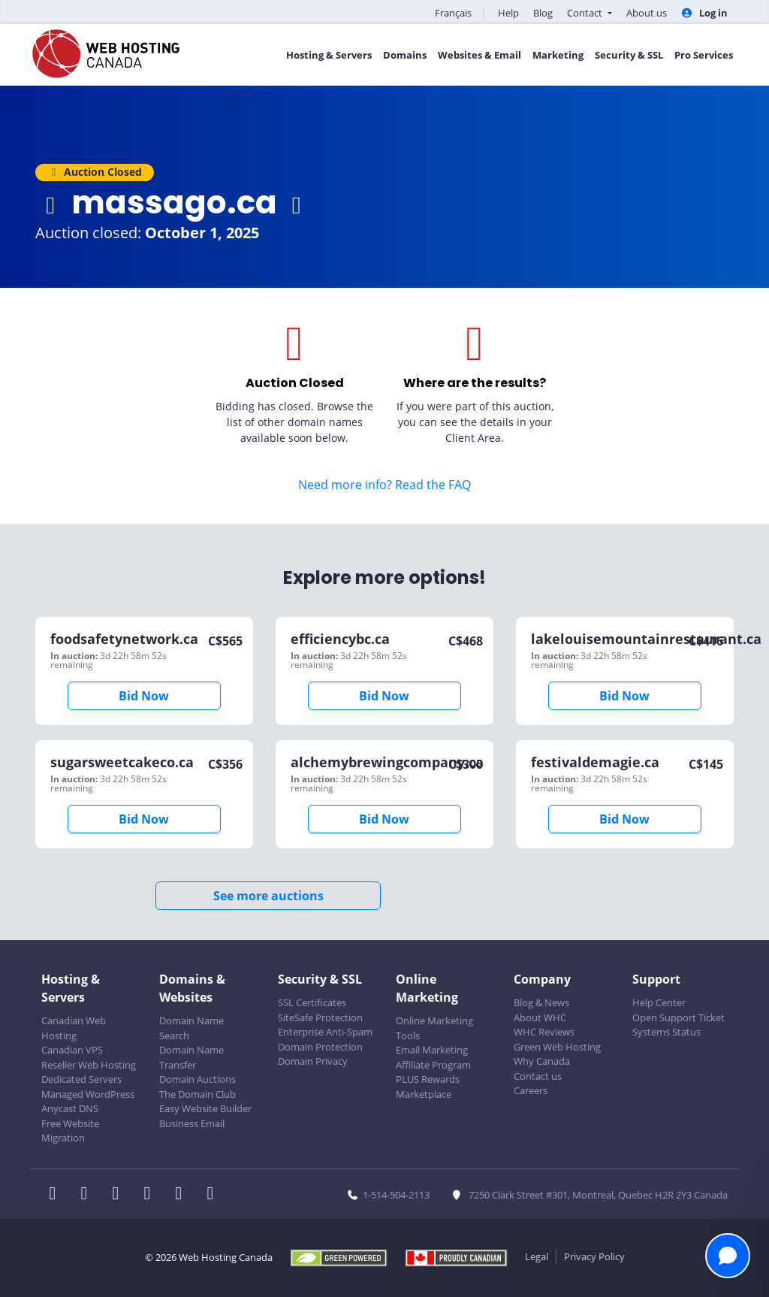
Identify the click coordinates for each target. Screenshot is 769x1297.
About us (646, 13)
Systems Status (666, 1032)
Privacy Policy (594, 1256)
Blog (543, 13)
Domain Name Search (191, 1028)
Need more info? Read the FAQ (384, 484)
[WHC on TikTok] (213, 1195)
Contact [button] (586, 13)
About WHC (540, 1017)
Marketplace (423, 1094)
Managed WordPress (87, 1094)
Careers (530, 1090)
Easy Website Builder (205, 1108)
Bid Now (144, 696)
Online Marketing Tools (434, 1028)
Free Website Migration (70, 1131)
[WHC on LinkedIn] (120, 1195)
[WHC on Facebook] (57, 1195)
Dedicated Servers (81, 1079)
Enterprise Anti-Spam (325, 1032)
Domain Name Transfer (191, 1057)
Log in (704, 13)
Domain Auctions (197, 1079)
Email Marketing (432, 1050)
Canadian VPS (72, 1050)
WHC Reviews (544, 1032)
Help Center (659, 1002)
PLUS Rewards (428, 1079)
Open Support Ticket (678, 1017)
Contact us (538, 1076)
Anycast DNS (69, 1108)
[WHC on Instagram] (151, 1195)
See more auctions (268, 895)
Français (453, 13)
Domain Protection (320, 1047)
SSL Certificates (312, 1002)
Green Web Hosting (557, 1047)
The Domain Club (197, 1094)
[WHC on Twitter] (88, 1195)
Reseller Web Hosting (88, 1065)
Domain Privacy (313, 1061)
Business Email (192, 1123)
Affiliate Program (433, 1065)
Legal (536, 1256)
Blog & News (541, 1002)
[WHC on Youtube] (183, 1195)
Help (508, 13)
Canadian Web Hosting (73, 1028)
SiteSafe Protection (320, 1017)
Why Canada (542, 1061)
